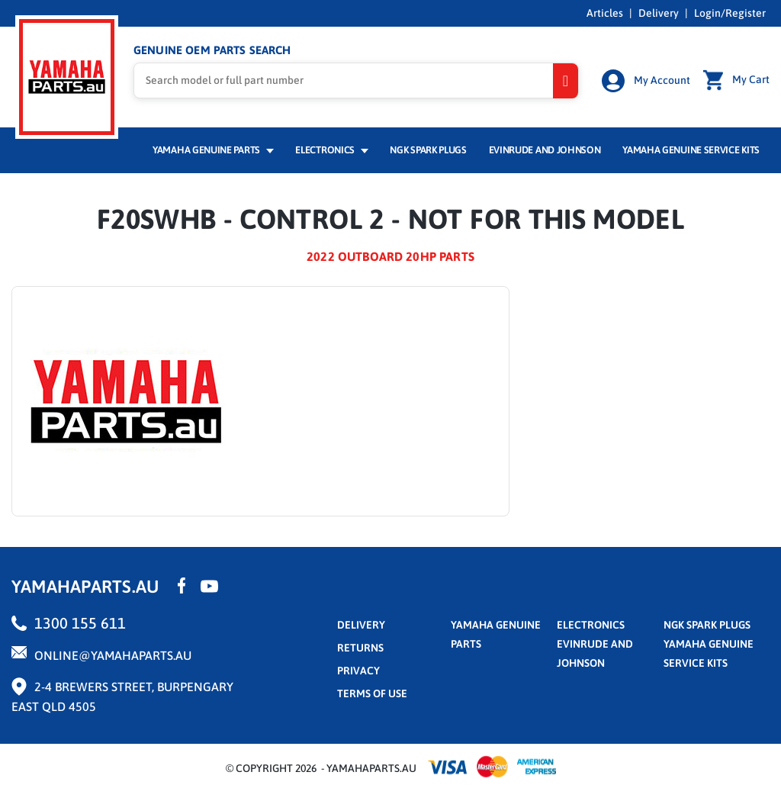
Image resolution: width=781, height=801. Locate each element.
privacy (358, 670)
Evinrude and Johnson (545, 150)
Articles (605, 13)
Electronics (331, 150)
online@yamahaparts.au (112, 655)
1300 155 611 (80, 623)
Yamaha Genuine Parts (213, 150)
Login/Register (730, 13)
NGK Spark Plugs (428, 150)
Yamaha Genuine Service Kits (691, 150)
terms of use (372, 693)
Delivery (658, 13)
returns (360, 648)
